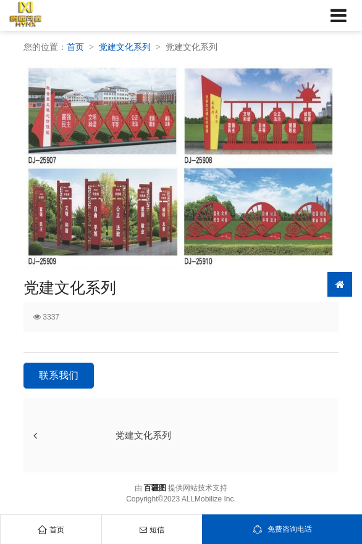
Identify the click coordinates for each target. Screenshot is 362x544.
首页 (50, 529)
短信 (152, 529)
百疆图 (155, 488)
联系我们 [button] (58, 375)
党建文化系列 (125, 47)
